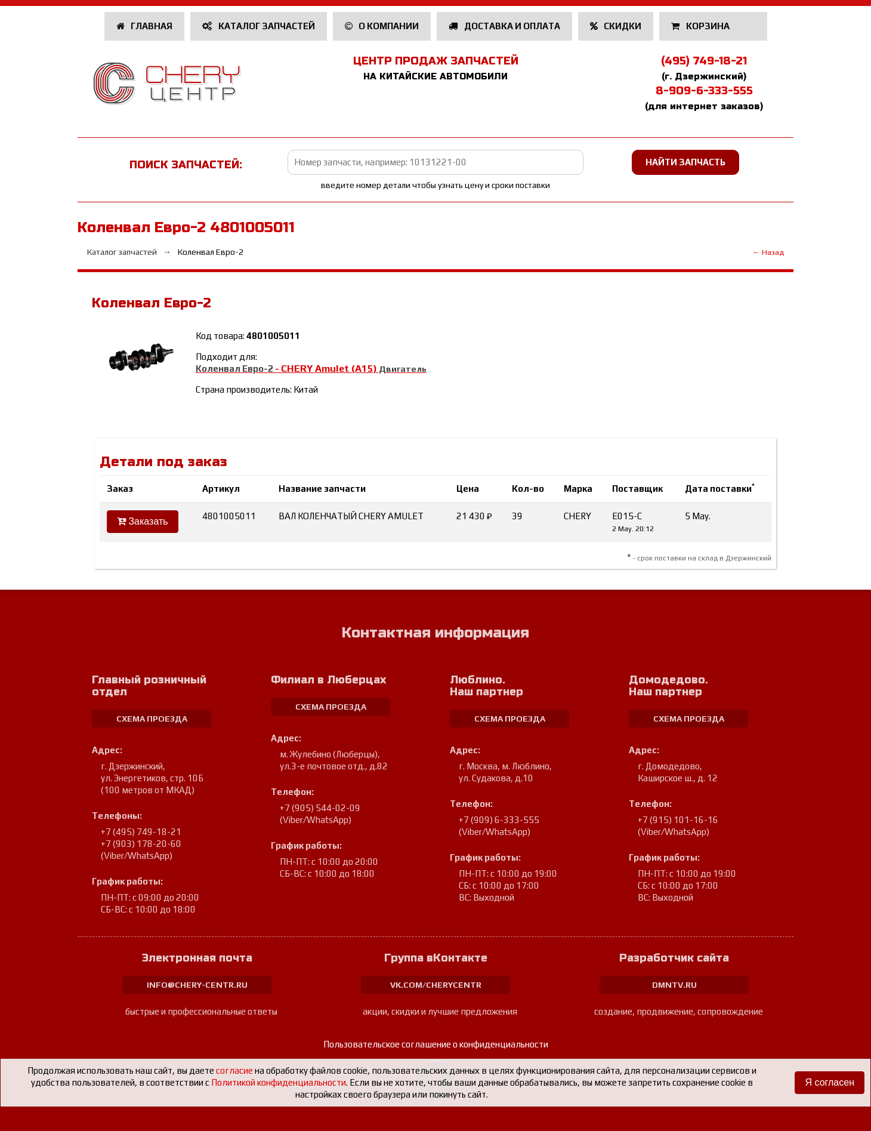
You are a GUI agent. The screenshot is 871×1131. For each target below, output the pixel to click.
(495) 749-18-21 (704, 60)
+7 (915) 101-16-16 (678, 820)
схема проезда (151, 718)
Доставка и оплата (504, 26)
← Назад (768, 252)
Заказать (142, 521)
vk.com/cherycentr (435, 985)
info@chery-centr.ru (197, 985)
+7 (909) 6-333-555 (499, 820)
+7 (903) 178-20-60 (141, 844)
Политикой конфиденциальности (278, 1082)
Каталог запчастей (258, 26)
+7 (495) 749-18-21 (141, 832)
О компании (382, 26)
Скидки (616, 26)
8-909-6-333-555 (704, 90)
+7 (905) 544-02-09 (320, 808)
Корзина (701, 26)
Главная (144, 26)
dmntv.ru (674, 985)
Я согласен (829, 1082)
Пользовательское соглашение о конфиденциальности (435, 1044)
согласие (234, 1070)
